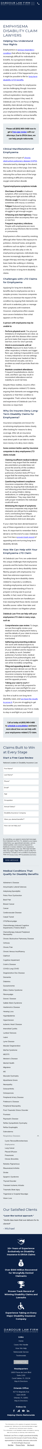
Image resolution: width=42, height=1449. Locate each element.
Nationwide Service (21, 1352)
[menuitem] (21, 882)
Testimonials (21, 1355)
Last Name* (8, 775)
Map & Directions (21, 1381)
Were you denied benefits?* (14, 819)
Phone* (7, 781)
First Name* (8, 769)
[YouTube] (23, 1411)
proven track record (25, 537)
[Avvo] (18, 1411)
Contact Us (21, 1362)
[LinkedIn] (28, 1411)
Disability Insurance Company (15, 813)
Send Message (11, 860)
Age (5, 794)
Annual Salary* (9, 807)
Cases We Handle (21, 1345)
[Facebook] (14, 1411)
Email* (6, 788)
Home (21, 1341)
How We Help (21, 1348)
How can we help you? (12, 826)
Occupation (8, 800)
